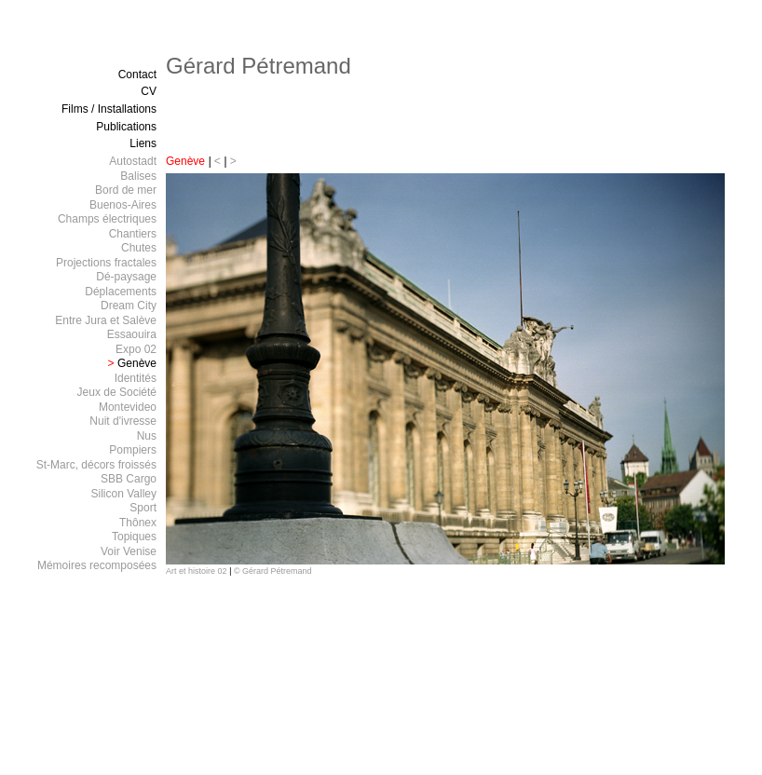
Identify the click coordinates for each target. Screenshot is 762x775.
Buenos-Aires (122, 204)
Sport (142, 507)
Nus (146, 435)
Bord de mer (125, 190)
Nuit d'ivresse (122, 421)
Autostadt (132, 161)
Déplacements (120, 291)
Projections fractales (106, 262)
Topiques (134, 536)
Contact (137, 74)
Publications (126, 126)
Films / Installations (108, 109)
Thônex (137, 522)
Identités (135, 378)
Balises (138, 176)
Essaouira (131, 334)
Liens (142, 143)
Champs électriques (107, 218)
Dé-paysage (126, 276)
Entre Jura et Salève (105, 320)
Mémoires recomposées (96, 565)
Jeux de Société (116, 392)
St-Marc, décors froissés (96, 464)
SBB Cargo (128, 478)
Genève (185, 161)
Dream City (128, 305)
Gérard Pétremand (258, 65)
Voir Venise (128, 551)
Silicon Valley (123, 493)
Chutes (138, 247)
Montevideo (127, 407)
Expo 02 (136, 349)
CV (148, 91)
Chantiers (132, 233)
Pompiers (132, 449)
